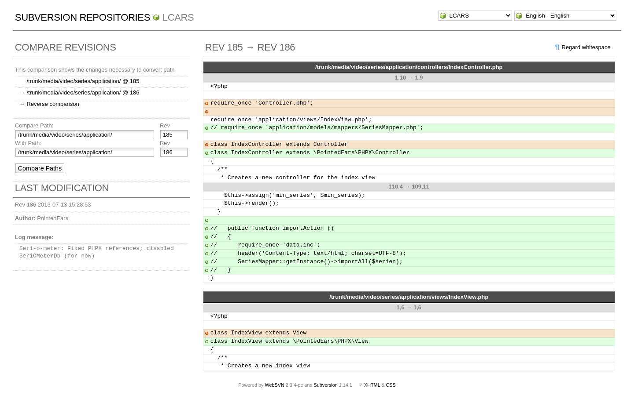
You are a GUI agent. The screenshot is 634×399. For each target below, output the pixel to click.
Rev (165, 125)
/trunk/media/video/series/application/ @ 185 (82, 81)
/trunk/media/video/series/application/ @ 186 (82, 92)
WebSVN (274, 385)
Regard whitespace (586, 47)
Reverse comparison (52, 104)
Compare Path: (34, 125)
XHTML (372, 385)
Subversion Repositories (82, 17)
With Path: (28, 143)
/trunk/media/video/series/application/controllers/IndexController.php (408, 67)
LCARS (178, 17)
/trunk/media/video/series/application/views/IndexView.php (408, 297)
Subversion (326, 385)
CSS (391, 385)
